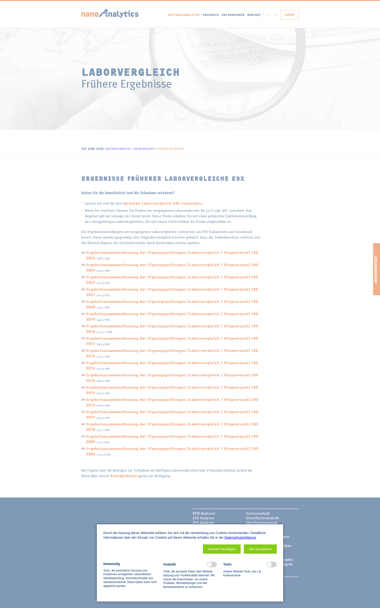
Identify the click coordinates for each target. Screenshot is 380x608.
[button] (222, 549)
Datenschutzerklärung (240, 537)
